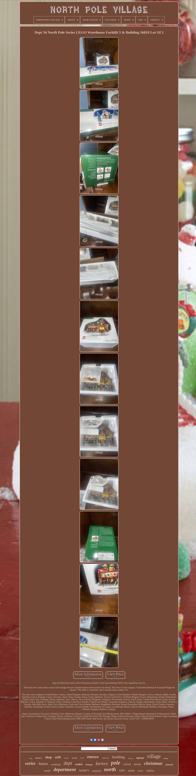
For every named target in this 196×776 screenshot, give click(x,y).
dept (68, 763)
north (110, 769)
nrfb (58, 757)
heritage (89, 764)
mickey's (38, 758)
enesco (93, 756)
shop (48, 757)
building (118, 757)
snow (140, 770)
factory (102, 763)
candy (47, 770)
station (150, 770)
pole (115, 763)
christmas (153, 763)
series (30, 763)
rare (122, 770)
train (82, 758)
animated (96, 771)
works (66, 758)
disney (166, 758)
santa (131, 770)
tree (31, 758)
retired (127, 764)
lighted (140, 758)
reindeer (130, 758)
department (65, 769)
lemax (137, 764)
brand (74, 758)
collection (105, 758)
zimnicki (169, 764)
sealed (78, 764)
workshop (56, 764)
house (43, 763)
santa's (84, 770)
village (154, 756)
